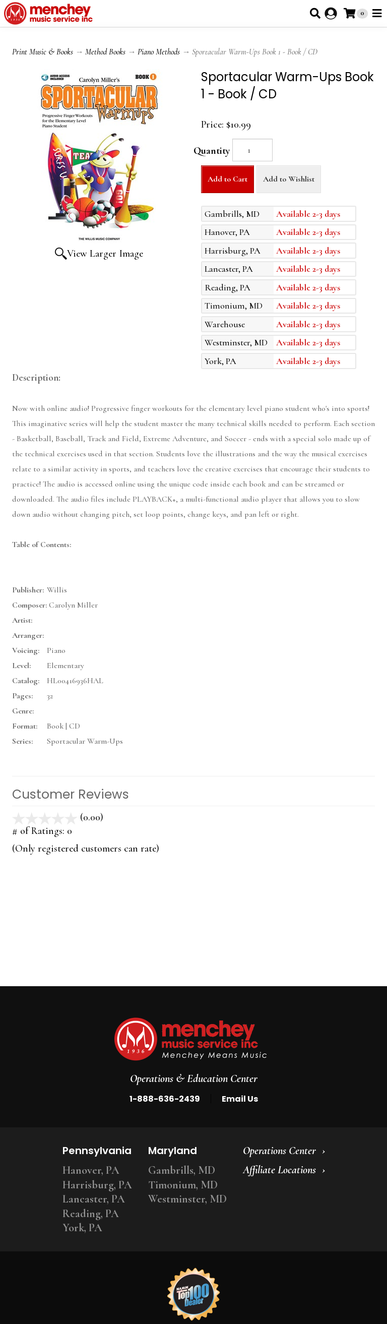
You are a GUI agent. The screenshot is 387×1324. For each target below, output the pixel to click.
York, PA (82, 1227)
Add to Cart (227, 179)
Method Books (105, 52)
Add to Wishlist (288, 179)
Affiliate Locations (279, 1169)
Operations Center (279, 1150)
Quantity (212, 151)
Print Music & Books (42, 52)
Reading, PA (90, 1213)
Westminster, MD (187, 1199)
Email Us (240, 1099)
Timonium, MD (183, 1184)
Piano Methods (159, 52)
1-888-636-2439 (165, 1099)
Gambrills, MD (181, 1170)
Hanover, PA (90, 1170)
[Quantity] (252, 150)
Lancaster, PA (93, 1199)
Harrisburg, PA (97, 1184)
